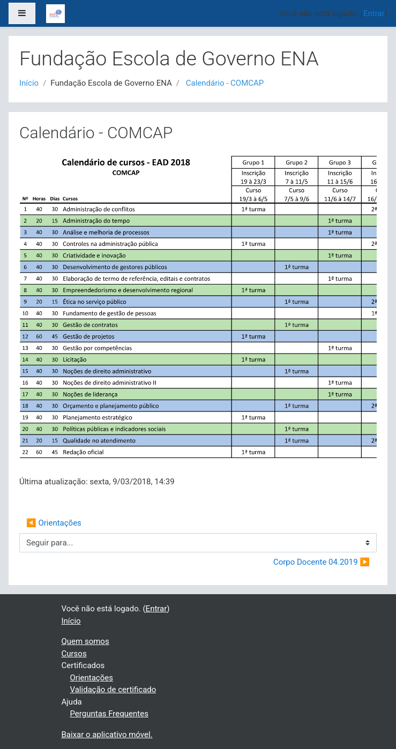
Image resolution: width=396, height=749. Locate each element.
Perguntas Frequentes (109, 713)
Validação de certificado (113, 689)
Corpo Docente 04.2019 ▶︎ (321, 562)
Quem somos (85, 641)
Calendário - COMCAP (225, 83)
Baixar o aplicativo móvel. (107, 734)
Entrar (374, 13)
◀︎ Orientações (53, 523)
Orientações (91, 678)
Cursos (74, 653)
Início (29, 83)
